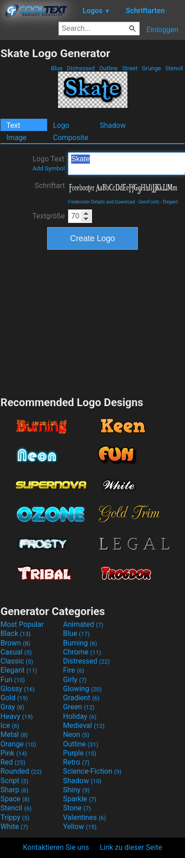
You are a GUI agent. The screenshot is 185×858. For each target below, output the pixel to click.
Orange (18, 744)
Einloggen (162, 29)
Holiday (80, 716)
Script (14, 780)
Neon (76, 734)
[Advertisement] (92, 321)
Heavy (16, 716)
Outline (108, 68)
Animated (83, 624)
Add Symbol (49, 168)
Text (13, 125)
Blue (56, 68)
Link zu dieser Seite (131, 847)
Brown (15, 643)
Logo (61, 125)
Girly (75, 679)
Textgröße (48, 216)
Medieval (84, 725)
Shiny (76, 789)
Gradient (81, 697)
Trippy (14, 817)
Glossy (17, 688)
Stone (77, 808)
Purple (79, 753)
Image (16, 137)
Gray (12, 707)
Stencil (174, 68)
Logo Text (49, 163)
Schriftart (49, 185)
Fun (12, 679)
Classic (16, 661)
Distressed (80, 68)
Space (14, 799)
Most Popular (22, 624)
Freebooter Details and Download (101, 201)
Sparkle (79, 799)
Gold (14, 697)
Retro (76, 762)
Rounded (21, 771)
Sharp (14, 789)
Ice (9, 725)
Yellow (80, 826)
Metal (14, 734)
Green (79, 707)
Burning (80, 643)
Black (15, 633)
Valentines (84, 817)
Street (130, 68)
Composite (70, 137)
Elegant (170, 201)
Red (12, 762)
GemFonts (148, 201)
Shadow (113, 125)
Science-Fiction (92, 771)
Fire (73, 670)
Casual (16, 652)
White (14, 826)
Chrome (82, 652)
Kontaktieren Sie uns (56, 847)
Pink (13, 753)
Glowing (82, 688)
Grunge (151, 68)
